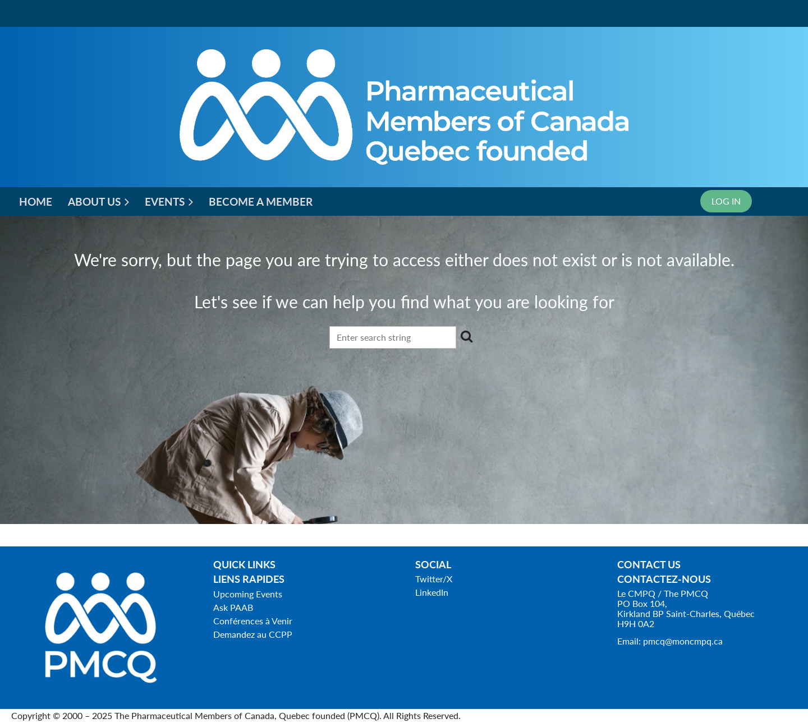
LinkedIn (431, 592)
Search (467, 336)
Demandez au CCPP (252, 634)
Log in (726, 201)
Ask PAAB (233, 607)
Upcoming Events (247, 593)
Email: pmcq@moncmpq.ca (670, 641)
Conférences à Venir (252, 620)
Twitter (429, 578)
